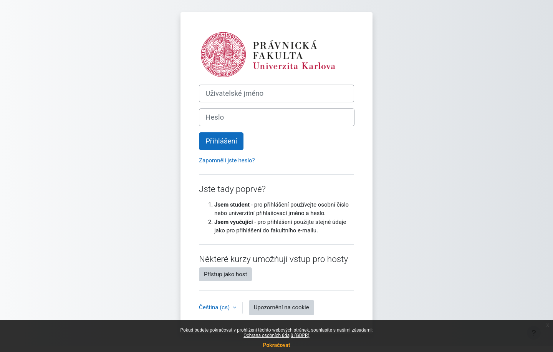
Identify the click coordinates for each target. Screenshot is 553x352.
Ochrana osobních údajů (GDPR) (276, 335)
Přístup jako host (225, 274)
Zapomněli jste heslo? (227, 160)
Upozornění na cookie (281, 307)
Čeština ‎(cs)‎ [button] (215, 307)
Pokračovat (276, 345)
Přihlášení (221, 141)
